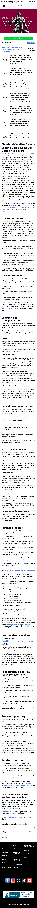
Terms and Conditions (17, 860)
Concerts (5, 852)
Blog (26, 857)
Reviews (26, 854)
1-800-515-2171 (13, 817)
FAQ (14, 849)
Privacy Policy (18, 864)
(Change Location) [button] (31, 49)
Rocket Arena (17, 831)
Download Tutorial (16, 853)
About (15, 845)
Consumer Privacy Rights (29, 846)
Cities (3, 862)
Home (3, 845)
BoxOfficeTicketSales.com (17, 641)
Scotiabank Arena (18, 836)
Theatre (4, 855)
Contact (27, 850)
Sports (4, 849)
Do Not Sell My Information (10, 867)
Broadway (5, 859)
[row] (18, 59)
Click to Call (18, 38)
